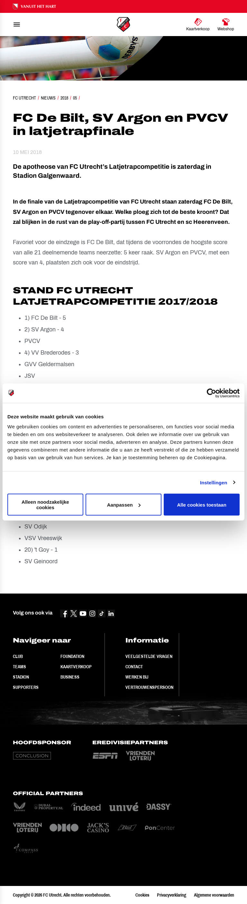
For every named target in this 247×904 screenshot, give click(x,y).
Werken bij (136, 677)
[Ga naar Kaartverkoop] (198, 24)
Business (69, 677)
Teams (19, 667)
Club (18, 656)
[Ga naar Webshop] (225, 24)
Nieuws (48, 98)
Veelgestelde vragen (148, 656)
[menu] (17, 24)
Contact (134, 667)
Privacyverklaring (171, 895)
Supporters (26, 687)
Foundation (72, 656)
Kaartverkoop (76, 667)
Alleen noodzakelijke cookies (45, 504)
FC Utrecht (24, 98)
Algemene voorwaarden (214, 895)
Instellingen (213, 482)
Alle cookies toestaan (201, 504)
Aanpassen (124, 504)
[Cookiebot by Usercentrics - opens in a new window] (211, 393)
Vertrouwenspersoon (149, 687)
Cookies (142, 895)
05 (75, 98)
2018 (64, 98)
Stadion (21, 677)
